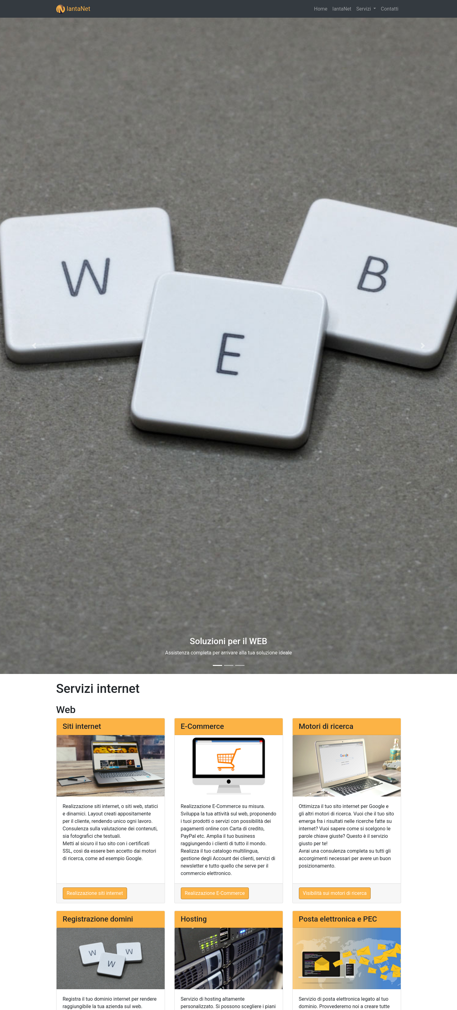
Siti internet (82, 726)
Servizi (364, 9)
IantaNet (73, 9)
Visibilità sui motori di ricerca (335, 893)
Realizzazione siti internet (95, 893)
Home (320, 9)
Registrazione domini (98, 919)
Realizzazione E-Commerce (215, 893)
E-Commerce (202, 726)
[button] (34, 345)
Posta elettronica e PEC (338, 919)
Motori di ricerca (326, 726)
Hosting (194, 919)
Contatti (390, 9)
